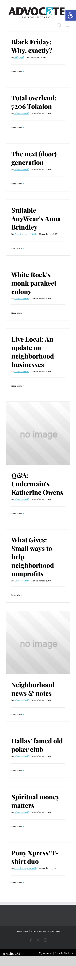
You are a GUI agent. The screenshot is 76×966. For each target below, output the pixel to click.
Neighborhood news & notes (32, 688)
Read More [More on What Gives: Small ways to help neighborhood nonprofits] (16, 595)
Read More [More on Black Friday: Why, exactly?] (16, 71)
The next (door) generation (34, 157)
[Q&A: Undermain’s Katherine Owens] (38, 433)
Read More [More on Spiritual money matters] (16, 826)
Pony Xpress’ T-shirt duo (35, 856)
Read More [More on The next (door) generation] (16, 183)
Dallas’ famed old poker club (37, 744)
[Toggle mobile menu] (68, 25)
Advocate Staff (21, 113)
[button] (70, 15)
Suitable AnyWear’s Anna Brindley (36, 218)
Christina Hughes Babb (25, 234)
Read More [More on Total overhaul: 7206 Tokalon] (16, 127)
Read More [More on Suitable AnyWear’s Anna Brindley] (16, 248)
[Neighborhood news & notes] (38, 642)
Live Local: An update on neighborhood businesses (32, 352)
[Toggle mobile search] (60, 25)
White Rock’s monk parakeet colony (33, 283)
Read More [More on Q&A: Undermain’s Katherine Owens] (16, 513)
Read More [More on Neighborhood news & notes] (16, 714)
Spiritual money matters (35, 800)
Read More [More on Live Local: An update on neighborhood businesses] (16, 385)
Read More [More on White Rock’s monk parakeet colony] (16, 312)
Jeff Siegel (19, 57)
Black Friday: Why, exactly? (31, 45)
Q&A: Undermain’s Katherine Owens (37, 483)
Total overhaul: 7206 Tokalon (34, 101)
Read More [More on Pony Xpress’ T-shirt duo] (16, 882)
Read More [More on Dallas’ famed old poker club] (16, 770)
